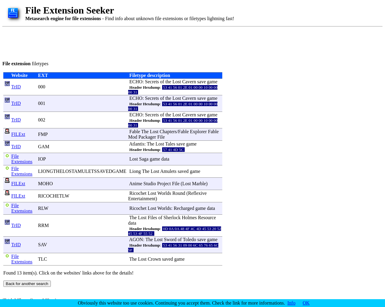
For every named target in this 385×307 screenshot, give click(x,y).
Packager (147, 137)
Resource (207, 217)
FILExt (18, 134)
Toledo (189, 239)
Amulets (168, 171)
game (212, 81)
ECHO (136, 81)
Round (178, 193)
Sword (170, 239)
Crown (154, 259)
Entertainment (142, 198)
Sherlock (172, 217)
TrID (16, 86)
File (161, 137)
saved (183, 171)
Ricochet (137, 193)
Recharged (184, 208)
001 (41, 103)
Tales (170, 143)
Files (152, 217)
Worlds (164, 193)
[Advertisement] (111, 42)
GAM (43, 146)
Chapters (168, 131)
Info (292, 302)
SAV (42, 244)
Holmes (189, 217)
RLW (43, 208)
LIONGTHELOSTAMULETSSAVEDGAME (82, 171)
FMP (43, 134)
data (165, 158)
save (201, 81)
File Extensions (21, 159)
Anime (135, 183)
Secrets (152, 81)
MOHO (45, 183)
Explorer (198, 131)
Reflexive (197, 193)
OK (306, 302)
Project (164, 183)
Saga (144, 158)
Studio (149, 183)
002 (41, 119)
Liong (135, 171)
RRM (43, 225)
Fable (134, 131)
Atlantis (136, 143)
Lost (176, 81)
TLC (42, 259)
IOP (42, 158)
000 (41, 86)
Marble (199, 183)
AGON (136, 239)
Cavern (189, 81)
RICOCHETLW (53, 195)
